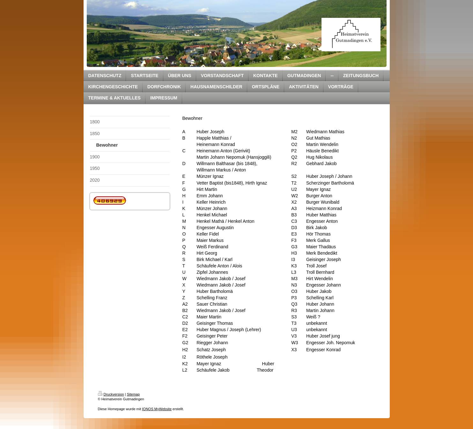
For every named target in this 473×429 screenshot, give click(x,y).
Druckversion (111, 394)
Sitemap (133, 394)
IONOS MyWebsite (157, 409)
